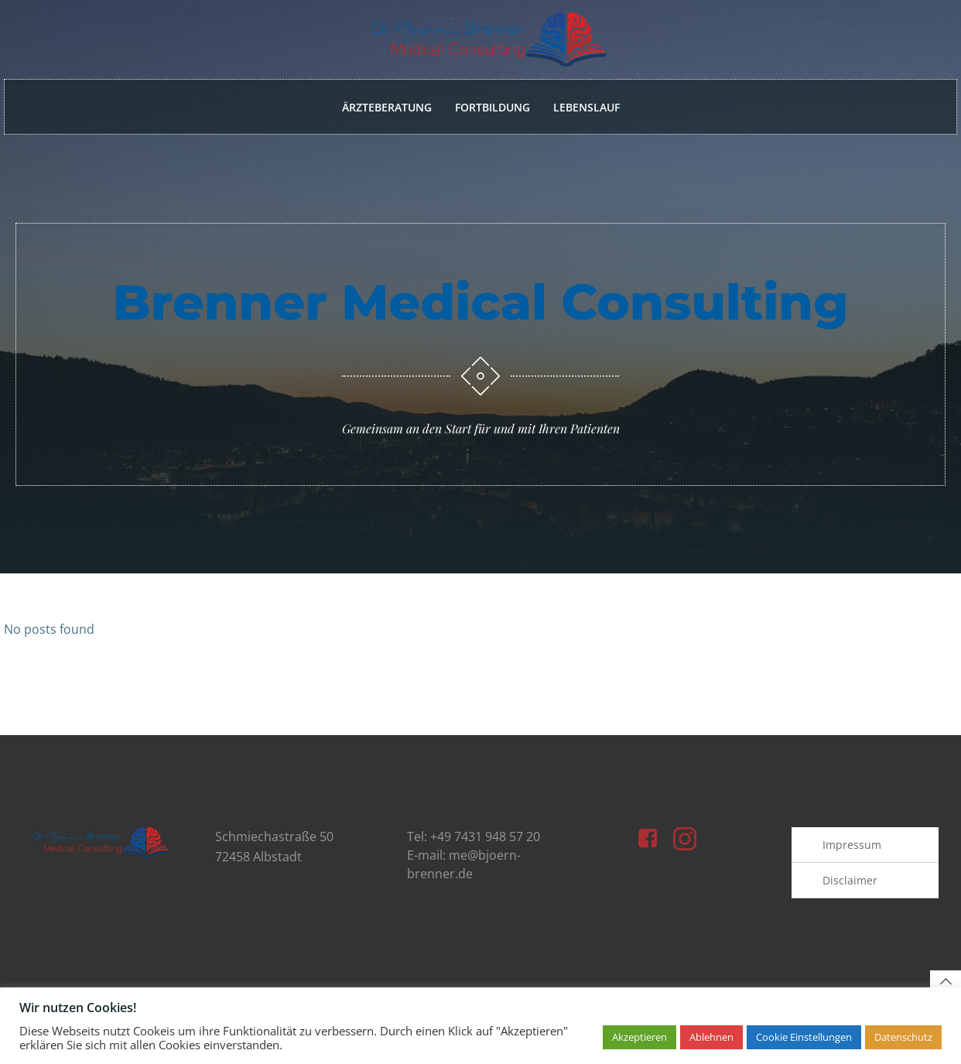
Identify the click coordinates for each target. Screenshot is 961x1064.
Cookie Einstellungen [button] (804, 1037)
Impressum (852, 849)
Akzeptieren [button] (639, 1037)
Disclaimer (850, 885)
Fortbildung (492, 107)
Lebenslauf (586, 107)
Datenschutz (903, 1037)
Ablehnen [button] (711, 1037)
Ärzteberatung (387, 107)
